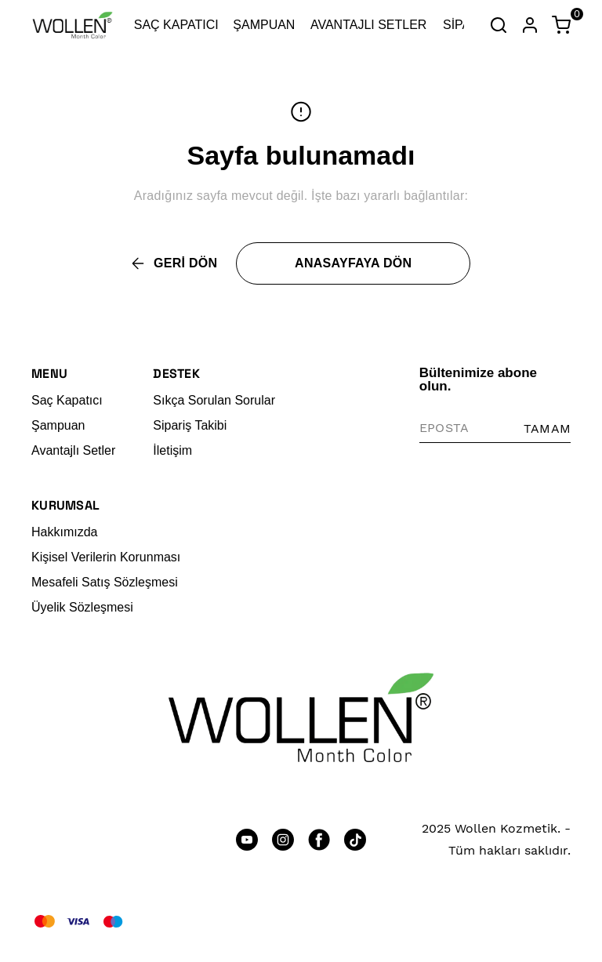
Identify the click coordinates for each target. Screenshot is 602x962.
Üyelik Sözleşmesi (82, 607)
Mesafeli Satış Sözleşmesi (104, 582)
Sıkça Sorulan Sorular (214, 400)
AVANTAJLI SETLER (368, 24)
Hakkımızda (64, 532)
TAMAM (547, 428)
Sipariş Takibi (190, 425)
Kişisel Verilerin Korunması (105, 557)
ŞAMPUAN (264, 24)
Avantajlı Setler (73, 450)
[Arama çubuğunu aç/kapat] (498, 25)
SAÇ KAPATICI (176, 24)
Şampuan (58, 425)
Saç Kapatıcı (67, 400)
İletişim (172, 450)
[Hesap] (530, 25)
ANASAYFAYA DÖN (353, 263)
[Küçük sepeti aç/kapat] (561, 25)
